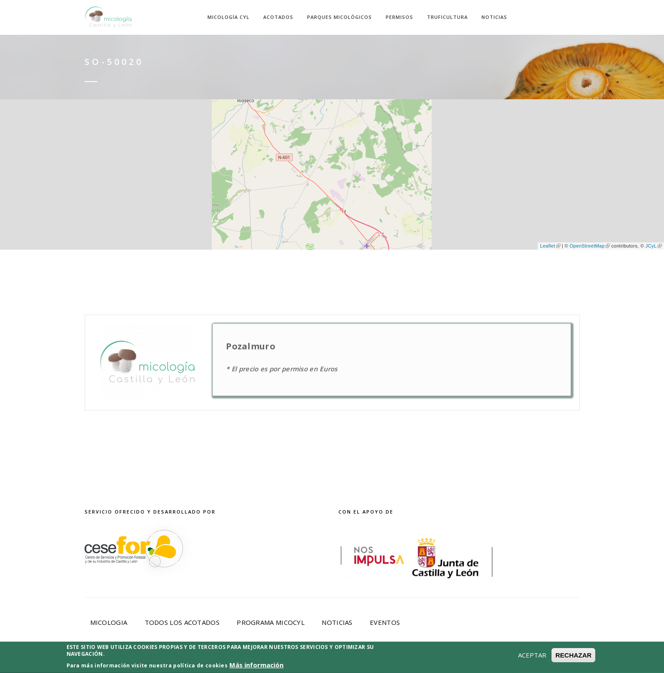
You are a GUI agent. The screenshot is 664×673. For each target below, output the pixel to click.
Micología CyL (228, 17)
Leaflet (550, 245)
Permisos (399, 17)
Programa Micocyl (271, 622)
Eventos (385, 622)
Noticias (494, 17)
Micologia (109, 622)
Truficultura (447, 17)
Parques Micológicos (339, 17)
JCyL (654, 245)
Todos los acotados (182, 622)
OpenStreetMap (590, 245)
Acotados (278, 17)
